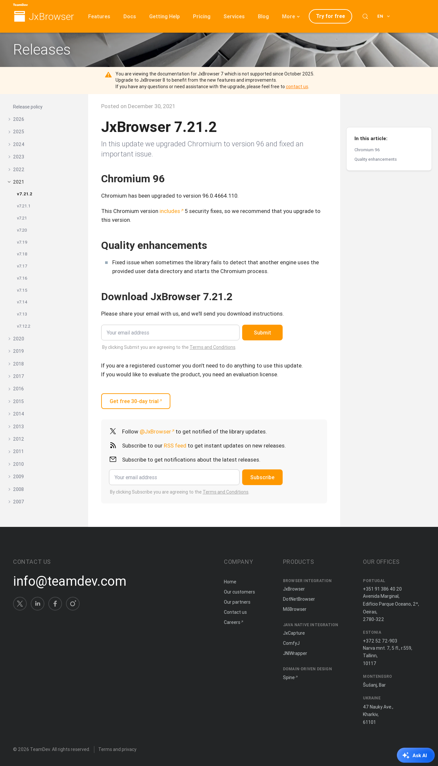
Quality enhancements (375, 137)
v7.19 (22, 242)
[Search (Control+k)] (365, 16)
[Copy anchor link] (171, 178)
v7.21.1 (24, 206)
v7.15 (22, 290)
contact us (297, 87)
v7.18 (22, 254)
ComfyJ (291, 643)
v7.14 (22, 302)
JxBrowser (51, 17)
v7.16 (22, 278)
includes (170, 211)
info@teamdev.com (69, 581)
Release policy (27, 107)
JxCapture (294, 633)
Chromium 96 (367, 127)
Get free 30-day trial (134, 401)
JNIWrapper (295, 653)
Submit (262, 332)
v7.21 (22, 218)
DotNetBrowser (299, 599)
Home (230, 582)
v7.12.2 (23, 326)
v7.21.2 (24, 194)
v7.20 (22, 230)
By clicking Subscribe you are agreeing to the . (179, 492)
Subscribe (262, 477)
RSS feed (175, 445)
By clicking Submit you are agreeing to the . (169, 347)
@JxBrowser (155, 431)
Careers (232, 622)
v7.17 (22, 266)
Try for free (330, 16)
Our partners (237, 602)
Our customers (239, 592)
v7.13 (22, 314)
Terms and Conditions (212, 347)
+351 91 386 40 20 (382, 589)
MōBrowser (294, 609)
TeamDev (40, 749)
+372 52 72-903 (380, 641)
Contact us (235, 612)
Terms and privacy (117, 749)
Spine (289, 677)
